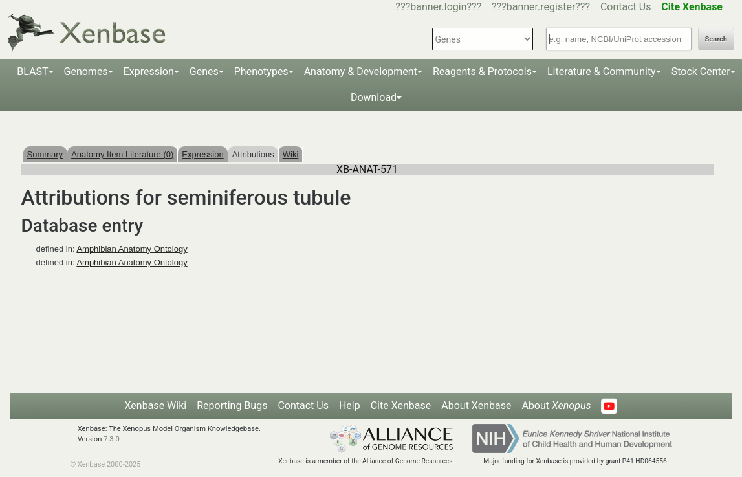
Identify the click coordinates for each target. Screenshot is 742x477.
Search (716, 39)
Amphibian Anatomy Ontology (131, 249)
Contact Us (625, 7)
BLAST (32, 71)
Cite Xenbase (401, 405)
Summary (45, 154)
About (556, 405)
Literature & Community (601, 71)
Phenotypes (261, 71)
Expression (149, 71)
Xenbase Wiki (156, 405)
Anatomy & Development (360, 71)
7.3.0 (112, 439)
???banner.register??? (541, 7)
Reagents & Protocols (482, 71)
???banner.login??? (439, 7)
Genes (204, 71)
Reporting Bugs (232, 405)
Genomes (86, 71)
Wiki (291, 154)
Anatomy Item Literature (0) (122, 154)
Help (349, 405)
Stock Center (700, 71)
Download (374, 97)
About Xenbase (476, 405)
